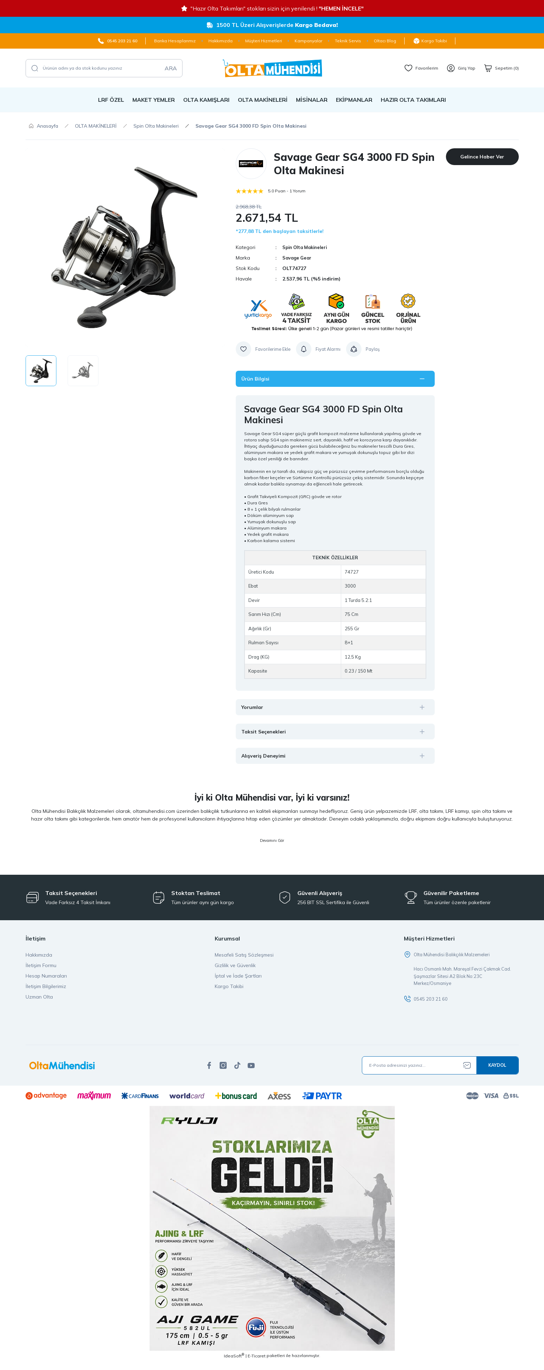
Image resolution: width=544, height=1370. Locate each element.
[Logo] (272, 68)
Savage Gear (298, 258)
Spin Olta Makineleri (307, 247)
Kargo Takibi (229, 992)
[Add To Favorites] (264, 349)
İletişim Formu (41, 971)
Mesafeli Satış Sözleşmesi (244, 961)
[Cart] (501, 68)
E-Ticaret (257, 1365)
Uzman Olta (39, 1003)
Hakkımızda (39, 961)
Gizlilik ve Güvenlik (235, 971)
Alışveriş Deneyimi (269, 758)
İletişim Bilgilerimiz (46, 992)
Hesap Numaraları (46, 982)
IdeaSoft (234, 1365)
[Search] (104, 68)
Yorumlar (256, 708)
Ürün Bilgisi (259, 379)
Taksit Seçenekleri (270, 733)
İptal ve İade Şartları (238, 982)
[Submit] (497, 1074)
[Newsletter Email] (440, 1074)
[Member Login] (461, 68)
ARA (171, 68)
